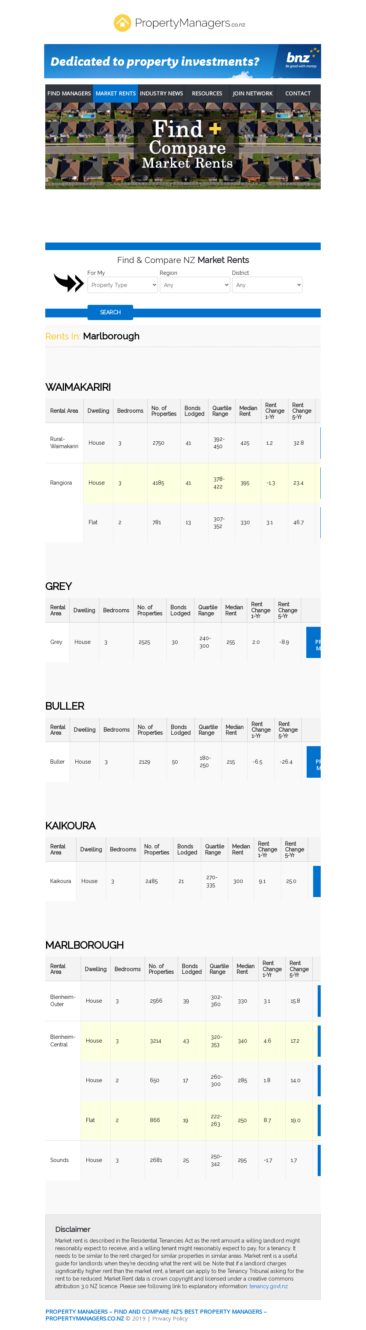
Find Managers (69, 93)
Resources (207, 93)
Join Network (252, 93)
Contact (298, 93)
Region (168, 273)
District (240, 273)
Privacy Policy (170, 1318)
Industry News (161, 93)
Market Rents (115, 93)
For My (96, 273)
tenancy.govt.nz (269, 1286)
